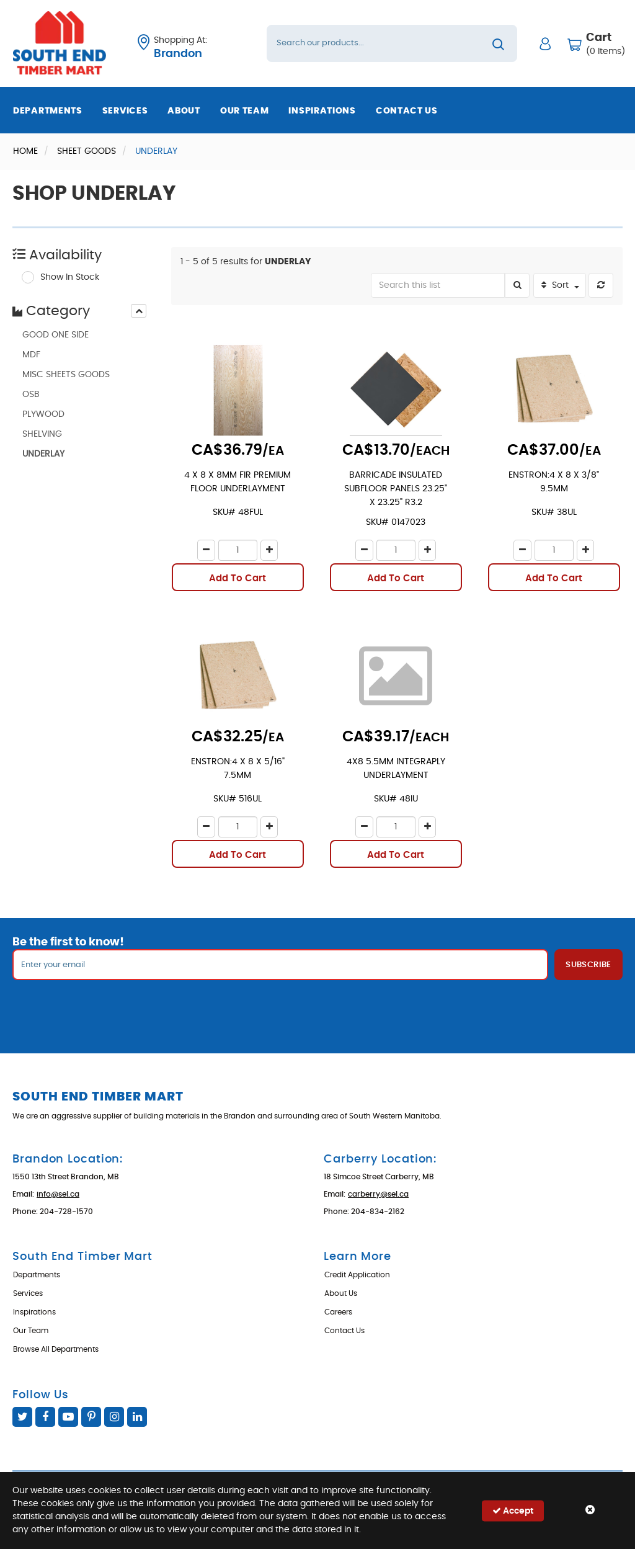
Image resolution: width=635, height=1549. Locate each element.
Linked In (137, 1417)
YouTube (68, 1417)
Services (125, 111)
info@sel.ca (58, 1194)
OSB (31, 394)
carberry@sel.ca (378, 1194)
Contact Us (407, 111)
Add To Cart (237, 578)
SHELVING (42, 434)
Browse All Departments (56, 1349)
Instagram (114, 1417)
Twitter (22, 1417)
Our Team (244, 111)
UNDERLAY (43, 454)
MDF (31, 354)
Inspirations (321, 111)
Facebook (45, 1417)
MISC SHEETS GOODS (66, 374)
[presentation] (138, 311)
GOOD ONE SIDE (55, 335)
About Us (340, 1293)
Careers (338, 1312)
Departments (47, 111)
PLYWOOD (43, 414)
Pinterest (91, 1417)
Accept (512, 1510)
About (183, 111)
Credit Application (357, 1275)
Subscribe (588, 965)
